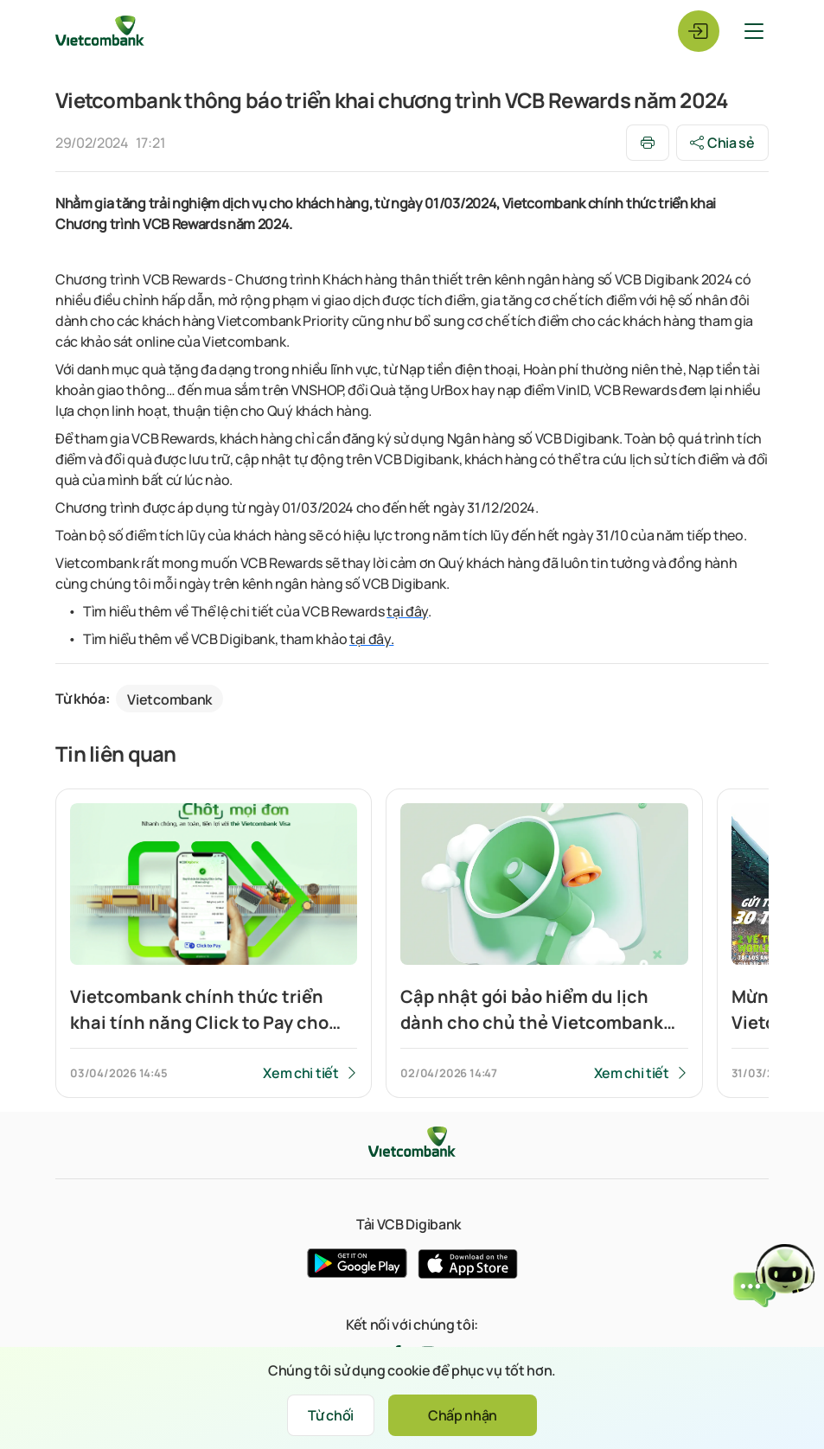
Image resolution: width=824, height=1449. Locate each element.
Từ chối (331, 1415)
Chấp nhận (462, 1415)
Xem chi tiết (300, 1072)
